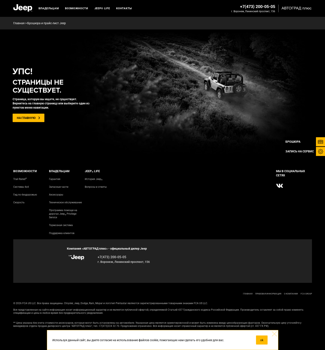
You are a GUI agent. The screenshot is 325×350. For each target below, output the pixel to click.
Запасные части (58, 186)
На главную (28, 118)
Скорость (19, 202)
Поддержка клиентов (61, 233)
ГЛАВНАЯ (247, 294)
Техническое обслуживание (65, 202)
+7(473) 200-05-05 (257, 6)
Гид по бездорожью (25, 194)
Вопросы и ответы (96, 186)
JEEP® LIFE (102, 8)
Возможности (76, 8)
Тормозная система (61, 225)
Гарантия (54, 179)
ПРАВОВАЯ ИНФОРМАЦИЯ (268, 294)
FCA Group (306, 294)
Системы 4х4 (21, 186)
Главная (19, 23)
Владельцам (48, 8)
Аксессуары (56, 194)
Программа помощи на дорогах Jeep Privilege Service (63, 214)
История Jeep (93, 179)
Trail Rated (20, 179)
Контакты (124, 8)
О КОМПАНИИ (291, 294)
